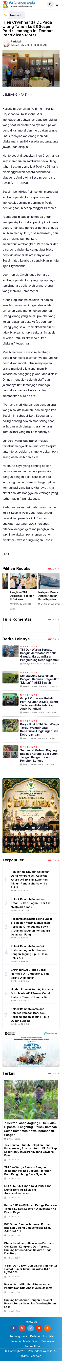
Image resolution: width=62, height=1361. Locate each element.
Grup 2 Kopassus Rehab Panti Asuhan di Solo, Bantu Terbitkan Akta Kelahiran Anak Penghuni (39, 703)
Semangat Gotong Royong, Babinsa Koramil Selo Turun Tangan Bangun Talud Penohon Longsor (39, 755)
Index (54, 569)
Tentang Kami (18, 1336)
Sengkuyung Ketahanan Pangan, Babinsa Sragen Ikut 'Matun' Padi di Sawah (40, 679)
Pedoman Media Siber (24, 1341)
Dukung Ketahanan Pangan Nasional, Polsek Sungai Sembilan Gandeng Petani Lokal (30, 1303)
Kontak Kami (32, 1346)
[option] (16, 593)
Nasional (15, 15)
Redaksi (16, 41)
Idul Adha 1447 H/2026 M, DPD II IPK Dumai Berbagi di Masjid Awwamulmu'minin (27, 1190)
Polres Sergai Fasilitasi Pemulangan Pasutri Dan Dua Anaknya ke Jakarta (28, 1286)
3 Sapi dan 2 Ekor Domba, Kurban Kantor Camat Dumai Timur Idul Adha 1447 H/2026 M (30, 1269)
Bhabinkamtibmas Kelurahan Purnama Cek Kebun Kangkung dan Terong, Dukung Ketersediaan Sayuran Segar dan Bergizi (29, 1248)
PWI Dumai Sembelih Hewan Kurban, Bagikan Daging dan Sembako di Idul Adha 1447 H (28, 1228)
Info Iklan (49, 1336)
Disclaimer (47, 1341)
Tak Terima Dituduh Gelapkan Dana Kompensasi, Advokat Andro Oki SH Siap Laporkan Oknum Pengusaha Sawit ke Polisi (30, 1150)
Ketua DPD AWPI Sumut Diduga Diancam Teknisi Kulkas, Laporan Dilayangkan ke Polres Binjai (30, 1209)
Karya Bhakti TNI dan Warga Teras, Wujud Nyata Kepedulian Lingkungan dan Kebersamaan (39, 729)
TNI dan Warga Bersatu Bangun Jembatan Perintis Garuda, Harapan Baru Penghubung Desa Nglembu (39, 655)
